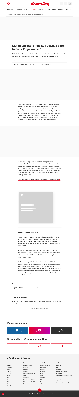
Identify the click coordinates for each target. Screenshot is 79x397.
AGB (57, 367)
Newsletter (25, 367)
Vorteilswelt (26, 377)
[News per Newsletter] (39, 346)
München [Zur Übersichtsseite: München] (10, 10)
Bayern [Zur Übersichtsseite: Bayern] (19, 10)
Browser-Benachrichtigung (29, 373)
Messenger (25, 369)
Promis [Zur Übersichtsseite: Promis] (33, 10)
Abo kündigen (59, 373)
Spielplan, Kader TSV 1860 (29, 381)
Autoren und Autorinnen (45, 365)
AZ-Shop (41, 379)
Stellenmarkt (26, 383)
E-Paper (41, 373)
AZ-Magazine (42, 381)
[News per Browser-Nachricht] (61, 346)
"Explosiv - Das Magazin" (39, 104)
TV (7, 379)
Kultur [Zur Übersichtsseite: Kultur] (60, 10)
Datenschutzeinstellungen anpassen (64, 375)
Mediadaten (42, 377)
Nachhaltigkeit (10, 385)
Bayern (8, 369)
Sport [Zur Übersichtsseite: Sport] (25, 10)
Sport (8, 377)
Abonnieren (42, 369)
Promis (14, 14)
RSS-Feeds (25, 371)
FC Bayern (9, 371)
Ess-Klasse (25, 375)
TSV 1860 (9, 373)
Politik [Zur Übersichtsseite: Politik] (54, 10)
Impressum (58, 365)
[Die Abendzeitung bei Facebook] (17, 330)
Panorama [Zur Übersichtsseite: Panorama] (41, 10)
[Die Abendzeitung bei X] (61, 330)
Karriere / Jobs (43, 367)
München (9, 365)
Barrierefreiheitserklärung (61, 371)
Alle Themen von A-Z (27, 365)
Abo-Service (42, 371)
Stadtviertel (9, 367)
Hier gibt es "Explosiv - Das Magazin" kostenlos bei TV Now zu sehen (38, 179)
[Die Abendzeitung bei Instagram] (39, 330)
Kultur (8, 381)
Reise (8, 383)
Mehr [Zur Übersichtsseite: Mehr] (67, 10)
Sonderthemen (43, 383)
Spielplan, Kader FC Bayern (29, 379)
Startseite (10, 14)
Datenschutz (58, 369)
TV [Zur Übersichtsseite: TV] (49, 10)
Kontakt (41, 375)
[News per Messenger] (17, 346)
